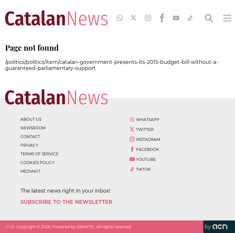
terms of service (39, 153)
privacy (29, 145)
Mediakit (30, 171)
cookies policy (37, 162)
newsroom (32, 127)
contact (30, 136)
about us (30, 119)
